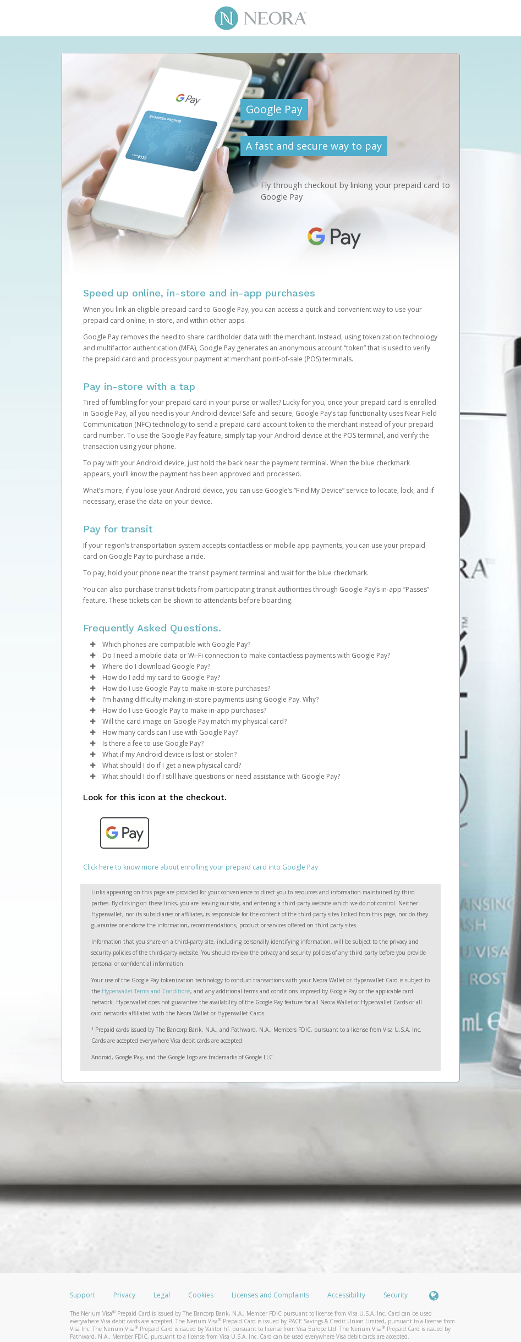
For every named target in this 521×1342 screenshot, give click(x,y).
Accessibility (346, 1295)
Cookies (200, 1295)
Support (82, 1295)
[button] (93, 644)
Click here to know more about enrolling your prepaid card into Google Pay (200, 867)
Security (395, 1295)
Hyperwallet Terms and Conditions (146, 991)
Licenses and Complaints (271, 1295)
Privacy (124, 1295)
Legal (161, 1295)
